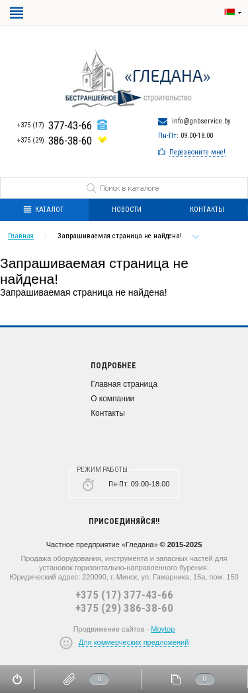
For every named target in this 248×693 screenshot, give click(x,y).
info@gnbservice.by (201, 121)
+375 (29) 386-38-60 (124, 607)
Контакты (108, 413)
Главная (21, 236)
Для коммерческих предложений (134, 642)
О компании (112, 398)
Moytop (163, 629)
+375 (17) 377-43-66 (124, 594)
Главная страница (124, 384)
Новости (127, 209)
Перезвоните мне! (197, 152)
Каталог (43, 209)
